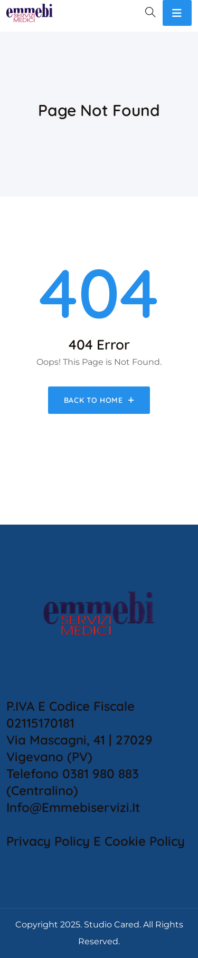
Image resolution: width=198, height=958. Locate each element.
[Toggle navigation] (177, 13)
